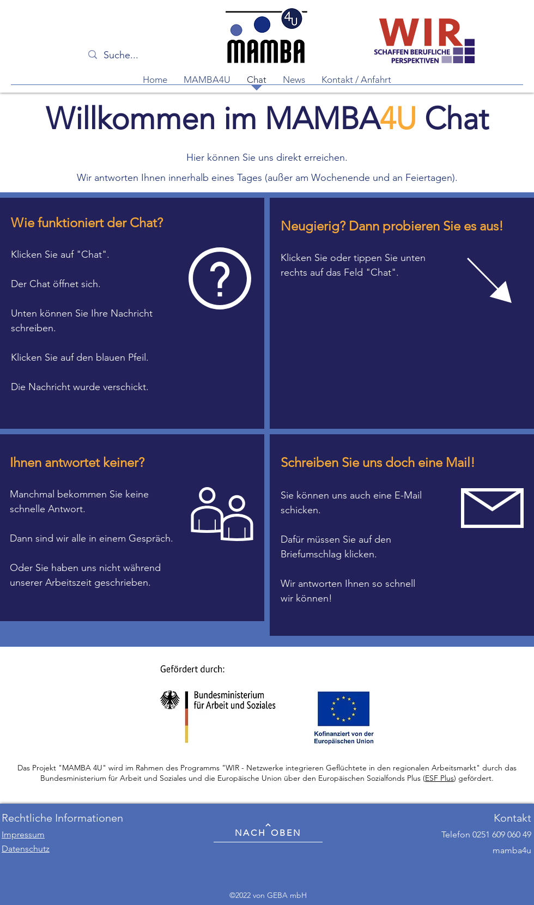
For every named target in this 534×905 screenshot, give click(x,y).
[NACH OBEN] (268, 830)
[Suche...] (144, 55)
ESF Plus (439, 778)
